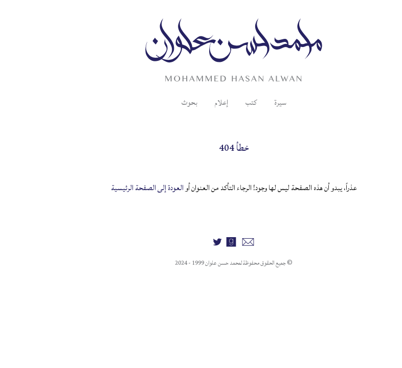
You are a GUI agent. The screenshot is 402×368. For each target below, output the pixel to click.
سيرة (247, 102)
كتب (218, 102)
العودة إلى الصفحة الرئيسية (114, 187)
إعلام (188, 102)
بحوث (157, 102)
